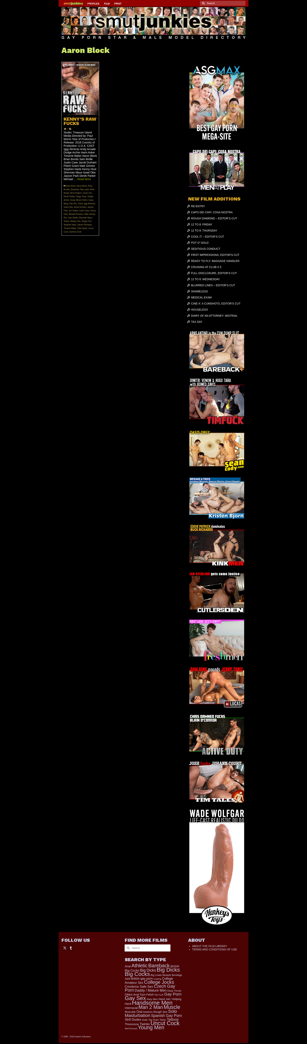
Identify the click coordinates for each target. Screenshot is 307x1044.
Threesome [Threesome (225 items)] (132, 1024)
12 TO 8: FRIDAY (201, 224)
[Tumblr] (71, 948)
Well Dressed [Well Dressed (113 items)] (131, 1028)
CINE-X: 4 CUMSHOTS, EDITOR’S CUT (216, 303)
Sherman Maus (85, 218)
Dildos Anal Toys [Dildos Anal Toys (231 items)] (135, 994)
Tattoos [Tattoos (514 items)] (173, 1019)
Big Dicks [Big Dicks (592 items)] (148, 970)
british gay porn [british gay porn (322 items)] (142, 978)
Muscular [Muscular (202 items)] (130, 1011)
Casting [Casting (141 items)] (157, 978)
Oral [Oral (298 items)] (139, 1011)
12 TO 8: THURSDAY (204, 230)
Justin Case (84, 211)
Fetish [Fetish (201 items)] (150, 994)
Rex (65, 218)
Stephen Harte (70, 225)
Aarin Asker (71, 186)
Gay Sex (73, 203)
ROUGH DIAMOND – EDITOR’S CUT (214, 218)
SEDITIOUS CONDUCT (205, 248)
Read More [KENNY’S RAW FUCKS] (84, 179)
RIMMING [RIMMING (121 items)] (148, 1012)
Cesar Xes (87, 193)
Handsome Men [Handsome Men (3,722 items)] (152, 1002)
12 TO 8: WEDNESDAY (205, 279)
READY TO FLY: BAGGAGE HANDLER (215, 261)
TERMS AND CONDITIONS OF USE (214, 949)
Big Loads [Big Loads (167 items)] (156, 975)
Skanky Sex (75, 221)
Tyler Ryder (82, 228)
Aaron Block (82, 186)
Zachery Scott (75, 232)
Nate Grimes (89, 214)
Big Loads (84, 189)
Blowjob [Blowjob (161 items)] (167, 975)
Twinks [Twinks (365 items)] (145, 1024)
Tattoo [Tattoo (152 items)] (163, 1019)
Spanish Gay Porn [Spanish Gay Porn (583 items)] (166, 1015)
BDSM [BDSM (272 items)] (175, 966)
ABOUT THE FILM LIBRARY (209, 946)
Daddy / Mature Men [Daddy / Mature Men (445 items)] (151, 990)
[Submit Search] (203, 3)
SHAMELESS (199, 291)
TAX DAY (196, 321)
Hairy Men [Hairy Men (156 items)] (152, 999)
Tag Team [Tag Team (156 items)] (153, 1019)
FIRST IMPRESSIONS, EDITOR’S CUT (215, 254)
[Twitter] (65, 948)
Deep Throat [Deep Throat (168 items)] (174, 990)
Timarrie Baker (70, 228)
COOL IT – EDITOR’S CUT (207, 236)
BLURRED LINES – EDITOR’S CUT (213, 285)
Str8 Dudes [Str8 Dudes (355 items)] (133, 1019)
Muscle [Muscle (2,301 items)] (172, 1007)
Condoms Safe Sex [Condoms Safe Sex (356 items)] (139, 986)
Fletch (84, 200)
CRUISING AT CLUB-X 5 (206, 267)
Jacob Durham (80, 207)
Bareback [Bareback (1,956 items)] (159, 965)
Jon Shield (73, 211)
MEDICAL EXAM (201, 297)
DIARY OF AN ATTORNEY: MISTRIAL (214, 315)
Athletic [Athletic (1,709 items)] (139, 965)
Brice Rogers (76, 193)
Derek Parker (69, 196)
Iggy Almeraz (89, 203)
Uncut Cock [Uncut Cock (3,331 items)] (165, 1023)
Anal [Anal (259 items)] (128, 966)
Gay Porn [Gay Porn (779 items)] (172, 994)
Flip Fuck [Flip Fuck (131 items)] (158, 995)
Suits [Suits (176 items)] (145, 1019)
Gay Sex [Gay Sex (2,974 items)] (135, 998)
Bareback (75, 189)
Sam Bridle (73, 218)
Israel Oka (68, 207)
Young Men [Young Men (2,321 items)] (151, 1027)
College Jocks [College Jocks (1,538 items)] (159, 982)
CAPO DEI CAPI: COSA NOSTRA (212, 212)
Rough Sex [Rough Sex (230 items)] (160, 1011)
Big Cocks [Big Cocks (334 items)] (132, 970)
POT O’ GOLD (200, 242)
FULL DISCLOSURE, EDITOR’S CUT (214, 273)
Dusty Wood (75, 200)
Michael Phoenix (76, 214)
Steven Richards (84, 225)
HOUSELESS (199, 309)
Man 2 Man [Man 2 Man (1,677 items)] (150, 1007)
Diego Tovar (81, 196)
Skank (66, 221)
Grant (80, 203)
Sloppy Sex (87, 221)
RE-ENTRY (198, 206)
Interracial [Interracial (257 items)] (131, 1007)
